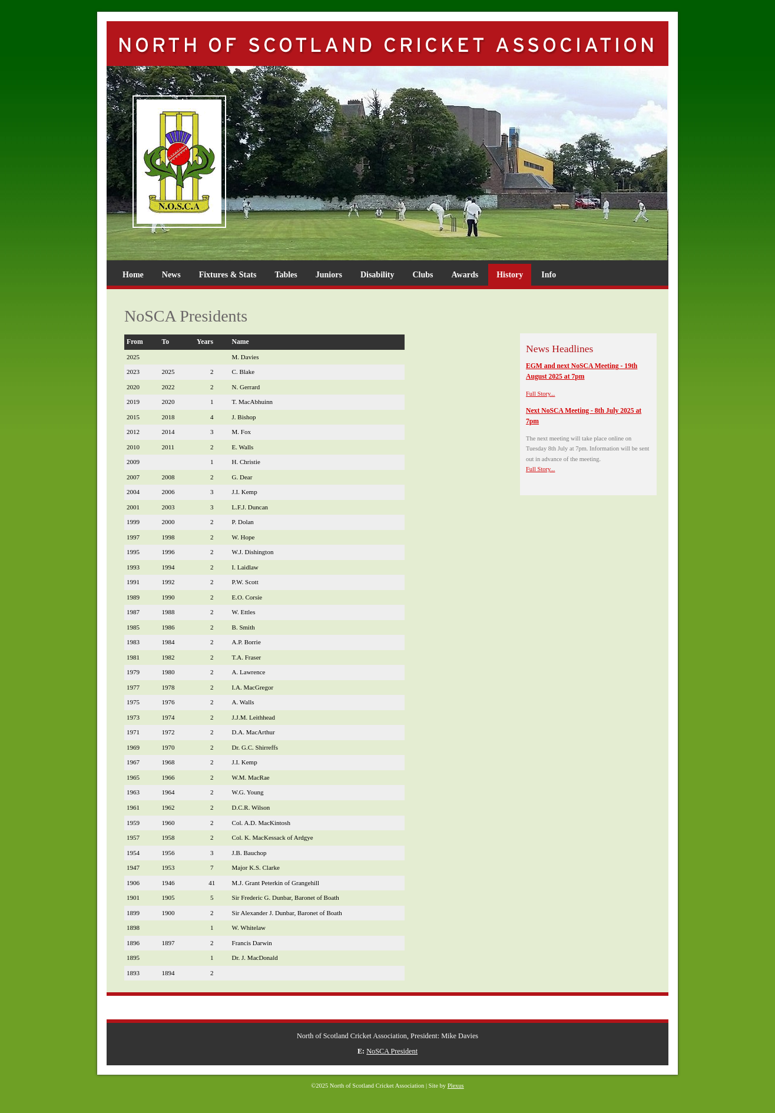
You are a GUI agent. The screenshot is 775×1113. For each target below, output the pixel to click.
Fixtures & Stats (228, 274)
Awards (465, 274)
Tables (285, 274)
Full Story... (540, 393)
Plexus (456, 1085)
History (509, 274)
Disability (377, 274)
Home (133, 274)
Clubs (422, 274)
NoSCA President (392, 1051)
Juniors (329, 274)
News (171, 274)
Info (548, 274)
